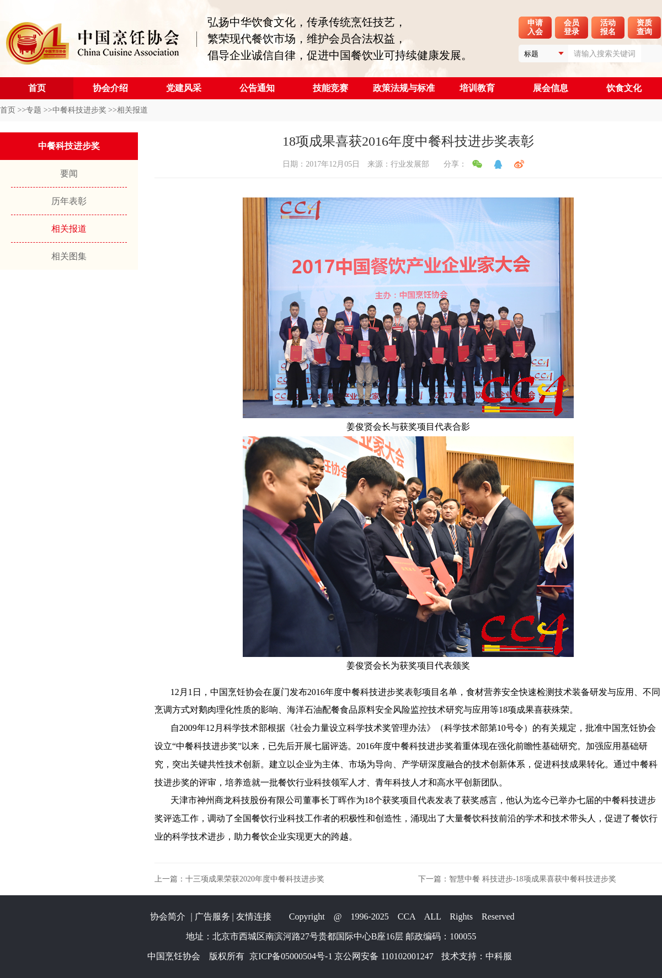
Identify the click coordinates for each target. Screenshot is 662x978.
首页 (37, 88)
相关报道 (132, 110)
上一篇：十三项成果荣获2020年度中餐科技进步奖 (239, 879)
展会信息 (550, 88)
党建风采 (183, 88)
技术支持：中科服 (476, 956)
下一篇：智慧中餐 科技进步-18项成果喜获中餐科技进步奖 (517, 879)
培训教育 (477, 88)
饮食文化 (624, 88)
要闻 (69, 173)
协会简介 (167, 916)
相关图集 (69, 256)
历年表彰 (69, 201)
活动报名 (608, 27)
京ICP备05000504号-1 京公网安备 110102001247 (341, 956)
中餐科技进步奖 (79, 110)
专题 (33, 110)
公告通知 (257, 88)
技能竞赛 (330, 88)
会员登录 (571, 27)
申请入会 (535, 27)
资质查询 (644, 27)
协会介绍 (110, 88)
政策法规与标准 (404, 88)
